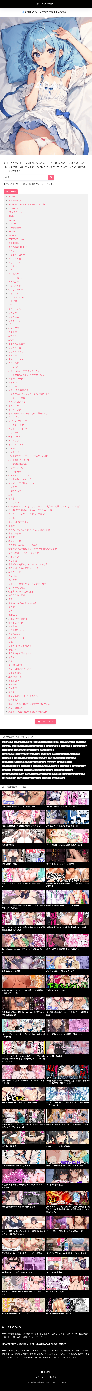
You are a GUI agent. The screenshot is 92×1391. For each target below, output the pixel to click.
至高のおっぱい (15, 677)
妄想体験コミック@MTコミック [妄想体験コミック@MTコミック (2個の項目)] (66, 754)
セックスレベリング (17, 425)
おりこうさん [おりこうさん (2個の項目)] (20, 746)
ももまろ (12, 355)
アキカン (12, 382)
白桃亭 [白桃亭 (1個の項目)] (47, 778)
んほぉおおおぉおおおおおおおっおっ (26, 375)
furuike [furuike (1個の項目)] (52, 762)
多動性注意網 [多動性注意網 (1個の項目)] (9, 778)
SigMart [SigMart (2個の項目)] (82, 742)
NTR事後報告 (14, 227)
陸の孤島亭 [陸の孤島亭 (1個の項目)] (59, 778)
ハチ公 (11, 448)
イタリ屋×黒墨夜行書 (18, 390)
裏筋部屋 (12, 684)
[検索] (51, 177)
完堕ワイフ (13, 557)
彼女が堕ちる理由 (16, 588)
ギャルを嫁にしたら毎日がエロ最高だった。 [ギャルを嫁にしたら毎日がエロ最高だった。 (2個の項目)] (20, 750)
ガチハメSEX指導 (16, 402)
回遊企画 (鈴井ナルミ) (18, 522)
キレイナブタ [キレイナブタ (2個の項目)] (80, 746)
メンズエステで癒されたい (21, 483)
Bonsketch (13, 208)
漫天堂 (11, 607)
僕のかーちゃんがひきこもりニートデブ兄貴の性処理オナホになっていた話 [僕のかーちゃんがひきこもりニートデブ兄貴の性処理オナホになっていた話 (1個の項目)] (55, 774)
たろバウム (13, 293)
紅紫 (10, 661)
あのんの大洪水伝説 (17, 247)
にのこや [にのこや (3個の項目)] (54, 742)
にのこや (12, 313)
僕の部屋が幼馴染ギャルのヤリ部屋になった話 (30, 510)
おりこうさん (14, 262)
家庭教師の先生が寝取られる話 (23, 568)
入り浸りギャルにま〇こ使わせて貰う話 (27, 514)
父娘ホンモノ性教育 (17, 619)
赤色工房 (12, 688)
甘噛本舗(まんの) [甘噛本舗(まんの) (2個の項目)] (67, 758)
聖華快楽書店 (14, 673)
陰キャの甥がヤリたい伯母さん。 (24, 696)
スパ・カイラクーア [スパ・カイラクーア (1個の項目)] (63, 770)
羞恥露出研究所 (15, 665)
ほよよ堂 (12, 332)
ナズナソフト (14, 440)
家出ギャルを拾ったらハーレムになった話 (28, 564)
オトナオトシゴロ (16, 398)
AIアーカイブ (14, 200)
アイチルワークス (16, 378)
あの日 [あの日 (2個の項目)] (7, 746)
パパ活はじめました (17, 464)
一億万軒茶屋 (14, 491)
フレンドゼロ (14, 471)
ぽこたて (12, 336)
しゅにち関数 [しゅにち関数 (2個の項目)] (53, 746)
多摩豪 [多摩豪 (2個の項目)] (46, 754)
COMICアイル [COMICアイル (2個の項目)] (68, 742)
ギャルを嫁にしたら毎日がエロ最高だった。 (29, 413)
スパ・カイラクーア (17, 421)
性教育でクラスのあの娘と (21, 591)
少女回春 (12, 576)
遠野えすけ (13, 692)
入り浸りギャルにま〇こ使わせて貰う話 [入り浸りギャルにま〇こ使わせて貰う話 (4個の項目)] (31, 742)
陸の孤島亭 (13, 700)
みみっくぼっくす (16, 351)
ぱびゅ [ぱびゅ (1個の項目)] (7, 770)
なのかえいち (14, 309)
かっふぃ (12, 266)
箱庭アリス (13, 657)
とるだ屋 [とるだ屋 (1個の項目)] (66, 766)
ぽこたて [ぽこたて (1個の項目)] (18, 770)
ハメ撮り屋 (13, 452)
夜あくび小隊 (14, 541)
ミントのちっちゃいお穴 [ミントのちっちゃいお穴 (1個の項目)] (13, 774)
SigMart (12, 235)
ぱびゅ (11, 324)
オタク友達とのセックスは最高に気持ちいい (29, 394)
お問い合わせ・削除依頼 (46, 1383)
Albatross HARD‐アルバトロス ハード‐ (26, 204)
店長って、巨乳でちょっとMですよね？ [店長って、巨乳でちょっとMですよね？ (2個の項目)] (31, 758)
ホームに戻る (45, 721)
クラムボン (13, 417)
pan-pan (12, 231)
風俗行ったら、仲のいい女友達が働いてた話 (29, 704)
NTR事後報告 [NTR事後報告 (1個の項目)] (65, 762)
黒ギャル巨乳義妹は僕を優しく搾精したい (28, 711)
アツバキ (12, 386)
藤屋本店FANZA (16, 681)
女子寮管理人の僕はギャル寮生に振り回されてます (32, 549)
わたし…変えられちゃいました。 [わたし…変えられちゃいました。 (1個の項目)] (39, 770)
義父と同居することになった (22, 669)
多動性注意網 (14, 533)
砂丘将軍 (12, 650)
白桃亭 (11, 642)
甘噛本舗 (12, 626)
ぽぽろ (11, 340)
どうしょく (13, 305)
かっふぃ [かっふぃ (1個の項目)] (27, 766)
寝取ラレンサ (14, 572)
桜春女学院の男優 (16, 595)
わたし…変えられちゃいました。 (24, 371)
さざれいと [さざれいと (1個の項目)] (39, 766)
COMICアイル (15, 212)
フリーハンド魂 (15, 468)
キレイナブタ (14, 409)
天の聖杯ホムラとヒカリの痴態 (23, 545)
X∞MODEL (13, 243)
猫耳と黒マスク (15, 622)
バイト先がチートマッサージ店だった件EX (28, 456)
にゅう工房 (13, 317)
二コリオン (13, 502)
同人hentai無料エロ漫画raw (46, 3)
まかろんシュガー (16, 344)
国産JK (11, 526)
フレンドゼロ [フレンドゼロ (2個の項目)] (47, 750)
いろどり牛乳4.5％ (17, 255)
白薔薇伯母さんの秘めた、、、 (23, 646)
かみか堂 (12, 270)
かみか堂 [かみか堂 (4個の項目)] (7, 742)
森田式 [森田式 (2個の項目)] (53, 758)
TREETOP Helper (16, 239)
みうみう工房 (14, 347)
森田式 (11, 599)
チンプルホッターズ (17, 429)
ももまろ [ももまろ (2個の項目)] (67, 746)
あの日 (11, 251)
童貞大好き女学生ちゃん (20, 653)
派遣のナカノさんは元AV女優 (22, 603)
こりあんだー (14, 274)
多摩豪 (11, 537)
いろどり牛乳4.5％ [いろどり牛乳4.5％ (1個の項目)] (11, 766)
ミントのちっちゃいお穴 (20, 479)
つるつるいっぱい (16, 297)
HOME (46, 1377)
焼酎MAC (12, 615)
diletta (11, 216)
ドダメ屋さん (14, 433)
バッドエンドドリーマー (20, 460)
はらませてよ (14, 320)
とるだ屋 (12, 301)
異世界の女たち (15, 634)
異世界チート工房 (16, 638)
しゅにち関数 (14, 286)
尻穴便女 (12, 580)
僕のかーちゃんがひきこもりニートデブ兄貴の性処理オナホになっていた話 (44, 506)
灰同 (10, 611)
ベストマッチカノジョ (18, 475)
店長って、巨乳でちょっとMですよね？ (27, 584)
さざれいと (13, 282)
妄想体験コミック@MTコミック (23, 553)
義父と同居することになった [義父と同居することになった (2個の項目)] (33, 762)
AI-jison (11, 197)
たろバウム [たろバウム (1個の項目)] (53, 766)
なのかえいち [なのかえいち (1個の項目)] (79, 766)
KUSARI (12, 224)
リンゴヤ (12, 487)
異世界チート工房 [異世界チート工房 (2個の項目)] (11, 762)
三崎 (10, 495)
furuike (11, 220)
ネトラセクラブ (15, 444)
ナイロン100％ (15, 437)
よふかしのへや (15, 359)
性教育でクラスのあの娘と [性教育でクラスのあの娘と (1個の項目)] (30, 778)
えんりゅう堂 (14, 258)
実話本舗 (12, 560)
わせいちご (13, 367)
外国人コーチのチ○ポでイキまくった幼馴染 (29, 530)
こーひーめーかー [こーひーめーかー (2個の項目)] (36, 746)
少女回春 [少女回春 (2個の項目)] (7, 758)
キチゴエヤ (13, 406)
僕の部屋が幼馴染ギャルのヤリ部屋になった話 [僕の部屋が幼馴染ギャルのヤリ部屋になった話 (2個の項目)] (21, 754)
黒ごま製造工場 (15, 708)
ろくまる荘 (13, 363)
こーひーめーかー (16, 278)
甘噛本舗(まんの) (16, 630)
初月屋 (11, 518)
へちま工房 (13, 328)
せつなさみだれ (15, 289)
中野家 (11, 498)
